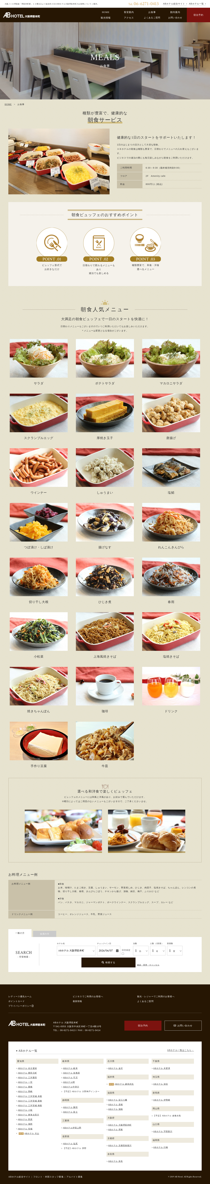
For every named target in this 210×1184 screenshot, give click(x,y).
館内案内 (175, 12)
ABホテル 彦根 (115, 1104)
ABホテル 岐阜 (70, 1068)
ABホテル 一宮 (25, 1082)
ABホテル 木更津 (161, 1068)
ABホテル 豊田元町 (27, 1073)
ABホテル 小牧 (25, 1110)
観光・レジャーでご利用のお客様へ (156, 996)
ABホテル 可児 (70, 1077)
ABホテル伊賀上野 (72, 1128)
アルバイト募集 (74, 1177)
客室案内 (129, 12)
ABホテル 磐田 (70, 1107)
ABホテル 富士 (70, 1112)
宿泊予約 (198, 15)
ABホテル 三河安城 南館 (30, 1105)
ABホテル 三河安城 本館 (30, 1096)
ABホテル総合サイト (19, 1177)
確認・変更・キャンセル (148, 965)
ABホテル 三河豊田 (27, 1077)
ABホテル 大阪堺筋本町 (120, 1125)
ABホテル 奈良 (115, 1161)
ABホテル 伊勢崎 (161, 1100)
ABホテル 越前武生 (124, 1084)
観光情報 (106, 17)
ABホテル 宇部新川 (162, 1131)
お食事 (152, 12)
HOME (105, 12)
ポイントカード (16, 1001)
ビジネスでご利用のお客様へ (88, 996)
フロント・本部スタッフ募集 (48, 1177)
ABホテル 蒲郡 (25, 1124)
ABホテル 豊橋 (25, 1087)
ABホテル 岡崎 (25, 1091)
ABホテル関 (69, 1082)
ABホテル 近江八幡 (117, 1100)
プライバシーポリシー (21, 1006)
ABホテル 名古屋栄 (27, 1068)
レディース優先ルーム (20, 996)
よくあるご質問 (152, 17)
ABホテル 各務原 (71, 1073)
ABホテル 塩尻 (70, 1143)
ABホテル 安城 (25, 1129)
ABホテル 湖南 (115, 1109)
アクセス (129, 17)
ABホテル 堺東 (115, 1129)
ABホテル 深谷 (160, 1084)
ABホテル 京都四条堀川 (120, 1145)
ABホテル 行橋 (160, 1147)
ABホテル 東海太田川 (28, 1115)
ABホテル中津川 (71, 1087)
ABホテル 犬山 (31, 1133)
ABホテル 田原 (25, 1119)
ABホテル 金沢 (115, 1068)
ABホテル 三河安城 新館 (30, 1101)
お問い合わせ (175, 17)
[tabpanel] (59, 162)
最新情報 (77, 1001)
